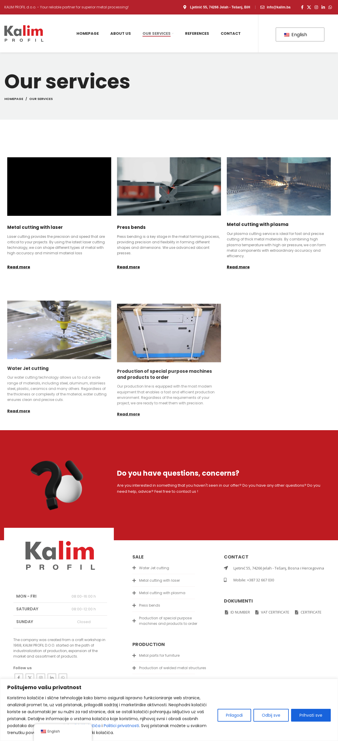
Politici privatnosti (121, 726)
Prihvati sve (310, 715)
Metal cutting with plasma (257, 224)
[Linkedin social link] (323, 7)
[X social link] (309, 7)
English (295, 34)
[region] (169, 710)
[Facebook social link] (302, 7)
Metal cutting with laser (35, 227)
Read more (18, 267)
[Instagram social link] (316, 7)
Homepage (13, 98)
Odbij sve (271, 715)
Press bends (131, 227)
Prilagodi (234, 715)
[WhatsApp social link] (330, 7)
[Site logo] (23, 33)
